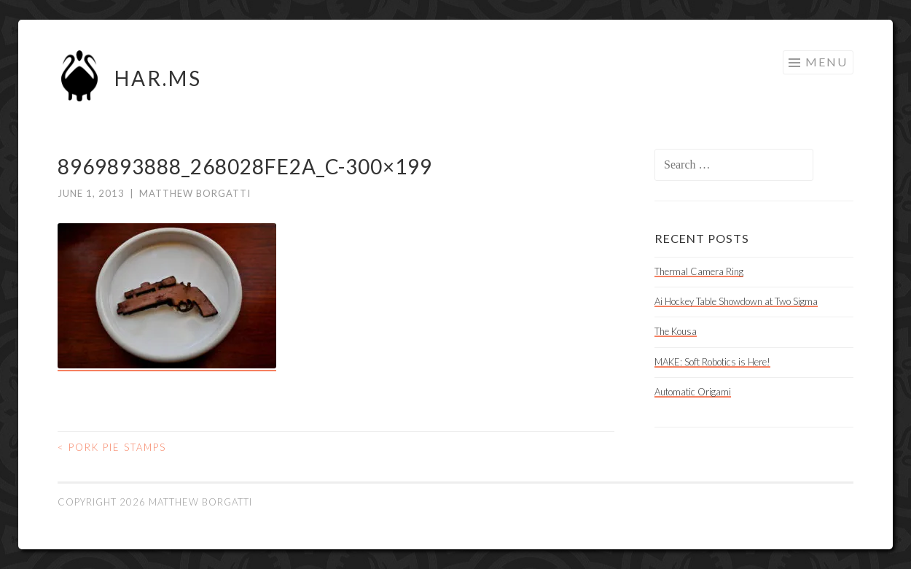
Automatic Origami (692, 392)
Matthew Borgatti (195, 193)
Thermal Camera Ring (698, 271)
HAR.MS (158, 78)
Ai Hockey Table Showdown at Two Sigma (736, 301)
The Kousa (675, 331)
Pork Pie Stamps (112, 447)
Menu (826, 62)
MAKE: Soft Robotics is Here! (712, 362)
